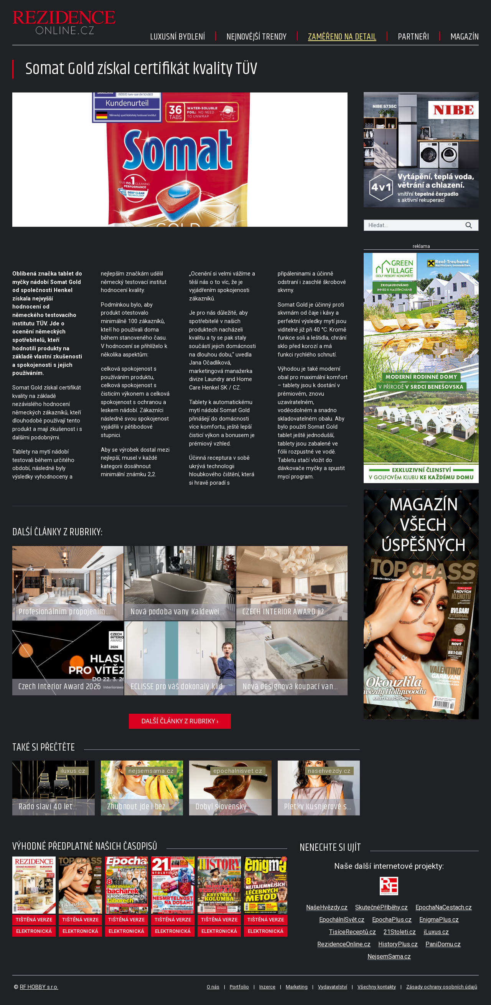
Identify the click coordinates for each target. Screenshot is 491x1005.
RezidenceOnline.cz (344, 944)
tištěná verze (34, 919)
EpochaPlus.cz (392, 919)
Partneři (413, 37)
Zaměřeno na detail (342, 37)
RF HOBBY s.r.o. (39, 987)
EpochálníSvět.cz (341, 919)
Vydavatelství (332, 987)
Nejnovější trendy (256, 37)
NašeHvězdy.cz (327, 907)
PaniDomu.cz (443, 944)
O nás (213, 987)
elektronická (34, 931)
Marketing (297, 987)
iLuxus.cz (436, 932)
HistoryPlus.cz (398, 944)
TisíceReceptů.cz (352, 932)
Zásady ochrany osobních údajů (441, 987)
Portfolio (239, 987)
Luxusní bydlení (177, 37)
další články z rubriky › (179, 721)
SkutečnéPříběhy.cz (381, 907)
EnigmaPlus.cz (439, 919)
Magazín (464, 37)
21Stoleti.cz (400, 932)
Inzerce (267, 987)
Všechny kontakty (377, 987)
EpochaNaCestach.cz (443, 907)
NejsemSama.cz (389, 956)
